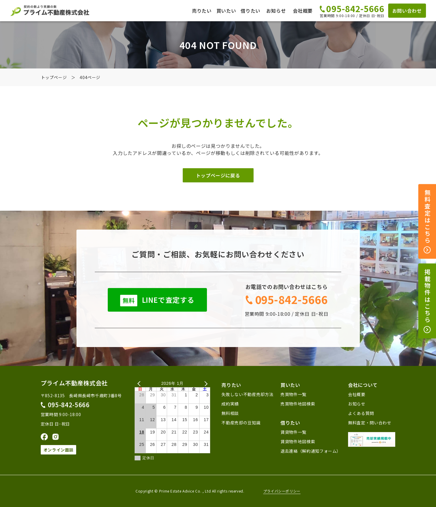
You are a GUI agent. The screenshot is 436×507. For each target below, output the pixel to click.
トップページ (54, 77)
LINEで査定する (157, 300)
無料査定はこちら (427, 221)
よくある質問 (361, 413)
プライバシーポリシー (282, 491)
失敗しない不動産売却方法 (247, 394)
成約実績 (230, 404)
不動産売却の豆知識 (240, 423)
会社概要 (303, 10)
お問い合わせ (407, 10)
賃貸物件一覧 (293, 432)
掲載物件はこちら (427, 301)
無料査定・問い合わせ (369, 423)
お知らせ (276, 10)
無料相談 (230, 413)
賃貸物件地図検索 (297, 441)
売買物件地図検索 (297, 404)
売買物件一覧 (293, 394)
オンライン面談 (58, 450)
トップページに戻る (218, 175)
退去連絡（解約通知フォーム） (310, 451)
